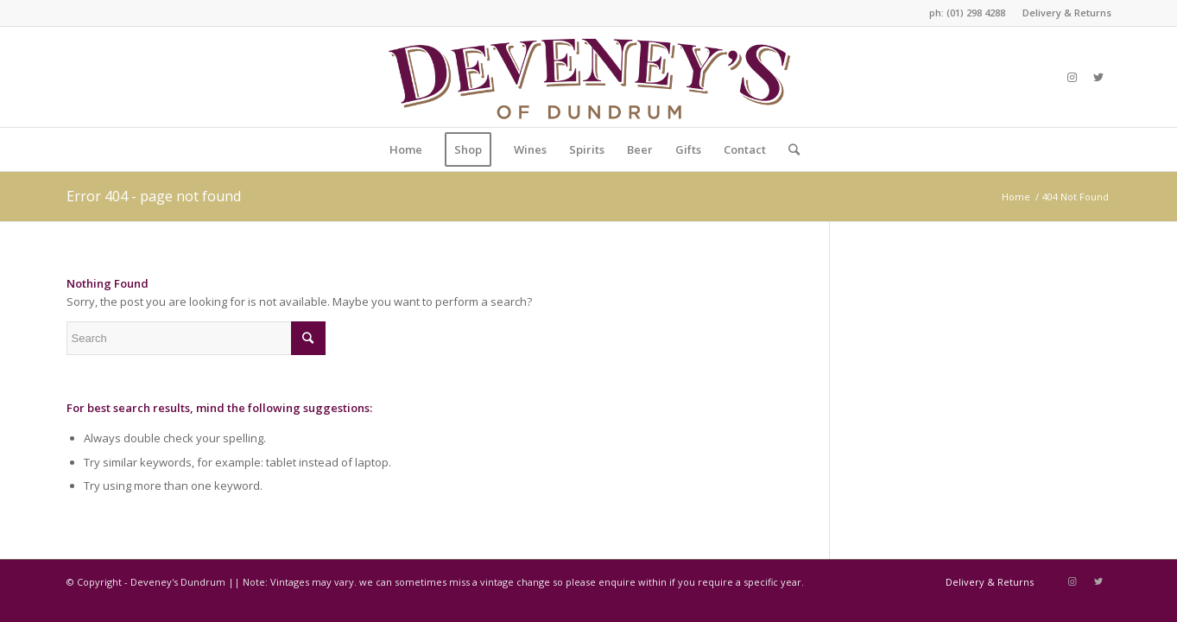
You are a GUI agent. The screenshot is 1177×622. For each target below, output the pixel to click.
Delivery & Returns (1066, 12)
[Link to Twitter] (1098, 77)
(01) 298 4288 (975, 12)
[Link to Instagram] (1072, 77)
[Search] (788, 149)
